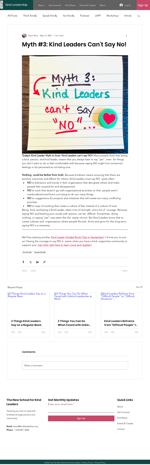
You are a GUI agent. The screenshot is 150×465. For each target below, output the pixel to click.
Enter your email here (60, 404)
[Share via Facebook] (23, 262)
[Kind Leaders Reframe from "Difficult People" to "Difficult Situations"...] (121, 304)
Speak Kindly (50, 15)
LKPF (98, 15)
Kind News (122, 417)
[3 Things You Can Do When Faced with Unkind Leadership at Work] (75, 304)
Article (128, 15)
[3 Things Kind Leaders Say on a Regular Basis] (28, 304)
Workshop (112, 15)
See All (139, 287)
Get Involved (123, 412)
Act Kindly (68, 15)
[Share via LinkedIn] (37, 262)
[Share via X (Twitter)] (30, 262)
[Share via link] (44, 262)
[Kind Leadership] (26, 4)
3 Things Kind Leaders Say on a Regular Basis (26, 323)
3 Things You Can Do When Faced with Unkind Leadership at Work (74, 323)
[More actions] (126, 35)
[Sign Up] (143, 5)
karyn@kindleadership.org (25, 426)
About (120, 406)
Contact (121, 429)
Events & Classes (125, 423)
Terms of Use (87, 463)
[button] (138, 16)
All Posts (12, 15)
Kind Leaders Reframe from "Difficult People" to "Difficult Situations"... (121, 323)
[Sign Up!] (81, 418)
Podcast (84, 15)
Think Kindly (30, 15)
